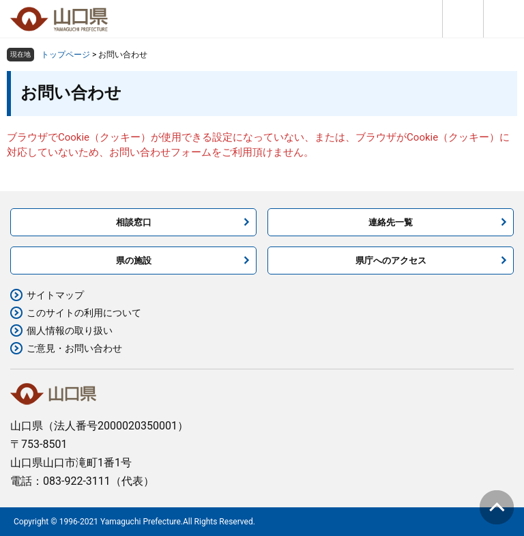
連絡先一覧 (390, 222)
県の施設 (133, 260)
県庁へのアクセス (390, 260)
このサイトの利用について (84, 312)
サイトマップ (55, 295)
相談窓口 (133, 222)
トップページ (65, 54)
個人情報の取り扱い (70, 330)
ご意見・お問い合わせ (74, 348)
